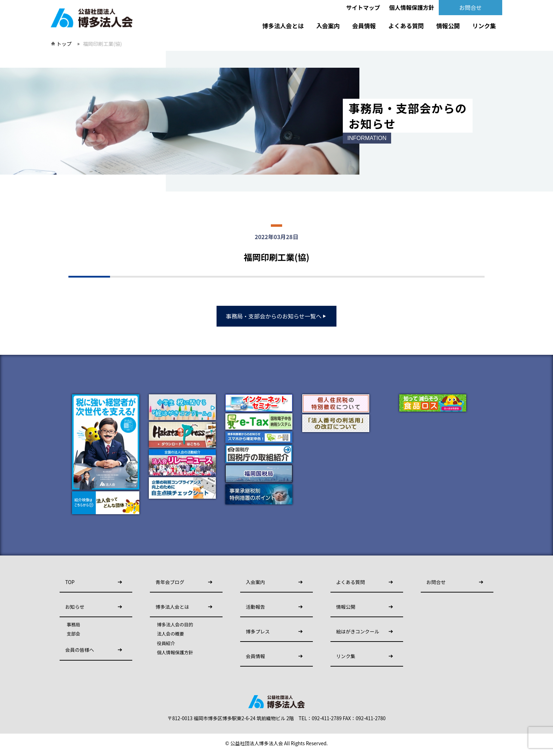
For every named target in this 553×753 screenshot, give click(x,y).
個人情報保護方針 (411, 7)
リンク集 (484, 26)
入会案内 (328, 26)
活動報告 (255, 606)
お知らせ (74, 606)
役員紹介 (166, 643)
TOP (69, 581)
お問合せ (470, 7)
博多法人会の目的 (175, 624)
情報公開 (448, 26)
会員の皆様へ (79, 649)
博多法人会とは (283, 26)
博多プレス (258, 631)
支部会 (73, 634)
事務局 (73, 624)
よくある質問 (406, 26)
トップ (64, 43)
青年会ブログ (170, 581)
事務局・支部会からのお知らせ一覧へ (276, 316)
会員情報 (364, 26)
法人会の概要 (170, 634)
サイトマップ (363, 7)
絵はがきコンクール (357, 631)
